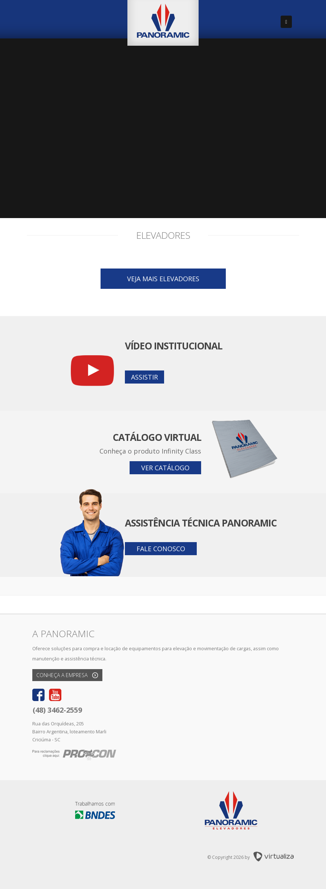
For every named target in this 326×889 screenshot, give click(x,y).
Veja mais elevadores (163, 278)
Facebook (38, 695)
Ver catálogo (165, 467)
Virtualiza (273, 857)
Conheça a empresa (61, 675)
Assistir (144, 377)
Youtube (55, 695)
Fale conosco (160, 548)
